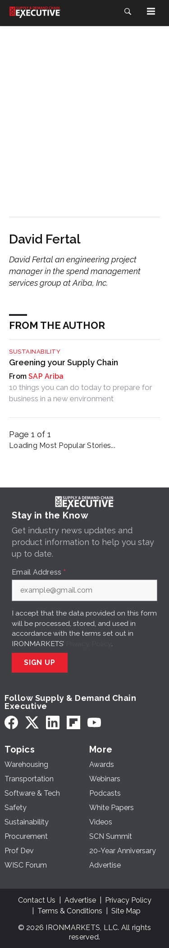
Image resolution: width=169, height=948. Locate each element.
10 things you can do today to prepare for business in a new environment (80, 393)
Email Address (39, 572)
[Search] (128, 11)
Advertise (80, 900)
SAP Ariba (46, 376)
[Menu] (151, 11)
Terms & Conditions (69, 911)
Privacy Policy (88, 643)
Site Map (126, 911)
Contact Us (36, 900)
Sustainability (34, 351)
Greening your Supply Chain (63, 362)
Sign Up (39, 662)
